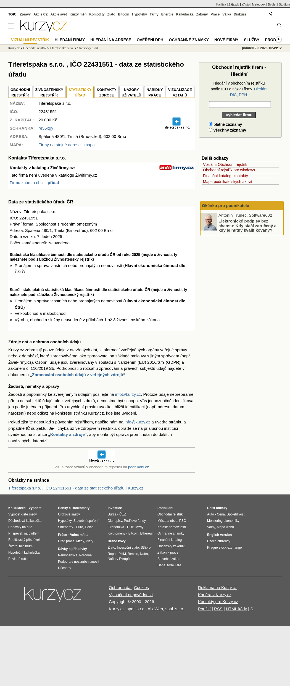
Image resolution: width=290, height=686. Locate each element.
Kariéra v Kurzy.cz (214, 594)
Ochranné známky (189, 40)
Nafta (144, 554)
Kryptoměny (116, 533)
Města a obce (167, 521)
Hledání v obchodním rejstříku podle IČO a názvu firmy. (239, 89)
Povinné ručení (19, 559)
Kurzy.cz (14, 48)
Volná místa (79, 535)
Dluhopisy (115, 521)
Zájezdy (233, 4)
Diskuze (240, 14)
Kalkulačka (185, 14)
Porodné (85, 555)
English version (219, 535)
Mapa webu (225, 527)
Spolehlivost (236, 514)
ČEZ (122, 514)
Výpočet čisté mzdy (22, 514)
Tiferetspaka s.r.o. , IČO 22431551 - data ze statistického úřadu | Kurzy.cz (75, 488)
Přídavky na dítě (20, 527)
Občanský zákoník (170, 546)
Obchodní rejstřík (34, 48)
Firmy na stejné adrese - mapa (66, 144)
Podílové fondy (135, 521)
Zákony (202, 14)
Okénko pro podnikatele (225, 205)
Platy (89, 541)
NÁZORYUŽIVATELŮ (131, 92)
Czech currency (218, 541)
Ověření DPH (150, 40)
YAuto (246, 4)
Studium (284, 4)
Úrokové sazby (69, 514)
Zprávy (25, 14)
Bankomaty (80, 508)
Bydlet (272, 4)
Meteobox (258, 4)
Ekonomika (116, 527)
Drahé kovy (117, 541)
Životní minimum (20, 546)
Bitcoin (123, 14)
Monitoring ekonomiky (223, 521)
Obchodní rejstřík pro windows (229, 170)
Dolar (89, 527)
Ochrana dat (120, 587)
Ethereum (147, 533)
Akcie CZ (40, 14)
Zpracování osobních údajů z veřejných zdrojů (77, 374)
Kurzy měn (78, 14)
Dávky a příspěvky (72, 549)
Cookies (141, 587)
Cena (221, 514)
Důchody (64, 568)
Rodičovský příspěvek (24, 540)
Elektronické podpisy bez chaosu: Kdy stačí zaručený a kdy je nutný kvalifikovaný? (247, 225)
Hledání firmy (70, 40)
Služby (251, 40)
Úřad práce (66, 541)
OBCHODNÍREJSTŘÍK (20, 92)
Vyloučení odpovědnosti (131, 594)
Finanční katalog (169, 540)
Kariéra (221, 4)
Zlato (111, 14)
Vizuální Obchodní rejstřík (225, 164)
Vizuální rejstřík (30, 40)
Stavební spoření (86, 521)
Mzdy (80, 541)
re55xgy (45, 128)
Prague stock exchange (224, 547)
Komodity (96, 14)
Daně (161, 565)
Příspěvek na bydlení (23, 533)
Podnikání (165, 508)
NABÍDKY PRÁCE (154, 92)
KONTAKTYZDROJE (106, 92)
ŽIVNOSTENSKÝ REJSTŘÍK (49, 92)
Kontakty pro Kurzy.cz (218, 601)
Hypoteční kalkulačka (23, 552)
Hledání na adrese (110, 40)
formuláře (174, 565)
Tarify (154, 14)
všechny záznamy (227, 130)
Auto (210, 514)
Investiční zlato (128, 547)
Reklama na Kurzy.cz (217, 587)
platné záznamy (225, 124)
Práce (215, 14)
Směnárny (65, 527)
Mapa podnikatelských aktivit (227, 181)
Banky (63, 508)
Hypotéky (139, 14)
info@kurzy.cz (128, 394)
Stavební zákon (168, 559)
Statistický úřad (87, 48)
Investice (115, 508)
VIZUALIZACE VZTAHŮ (180, 92)
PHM (122, 554)
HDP (130, 527)
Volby (211, 527)
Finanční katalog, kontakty (225, 176)
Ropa (112, 554)
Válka (226, 14)
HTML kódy (236, 608)
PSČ (182, 521)
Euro (79, 527)
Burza (112, 514)
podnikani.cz (138, 467)
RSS (218, 608)
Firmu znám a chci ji (34, 182)
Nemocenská (67, 555)
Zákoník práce (167, 552)
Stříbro (146, 547)
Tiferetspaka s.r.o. (62, 48)
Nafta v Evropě (119, 559)
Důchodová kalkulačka (24, 521)
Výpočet (34, 508)
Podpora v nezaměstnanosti (78, 562)
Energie (167, 14)
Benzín (133, 554)
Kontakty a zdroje (67, 434)
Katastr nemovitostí (171, 527)
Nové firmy (226, 40)
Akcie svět (59, 14)
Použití (204, 608)
